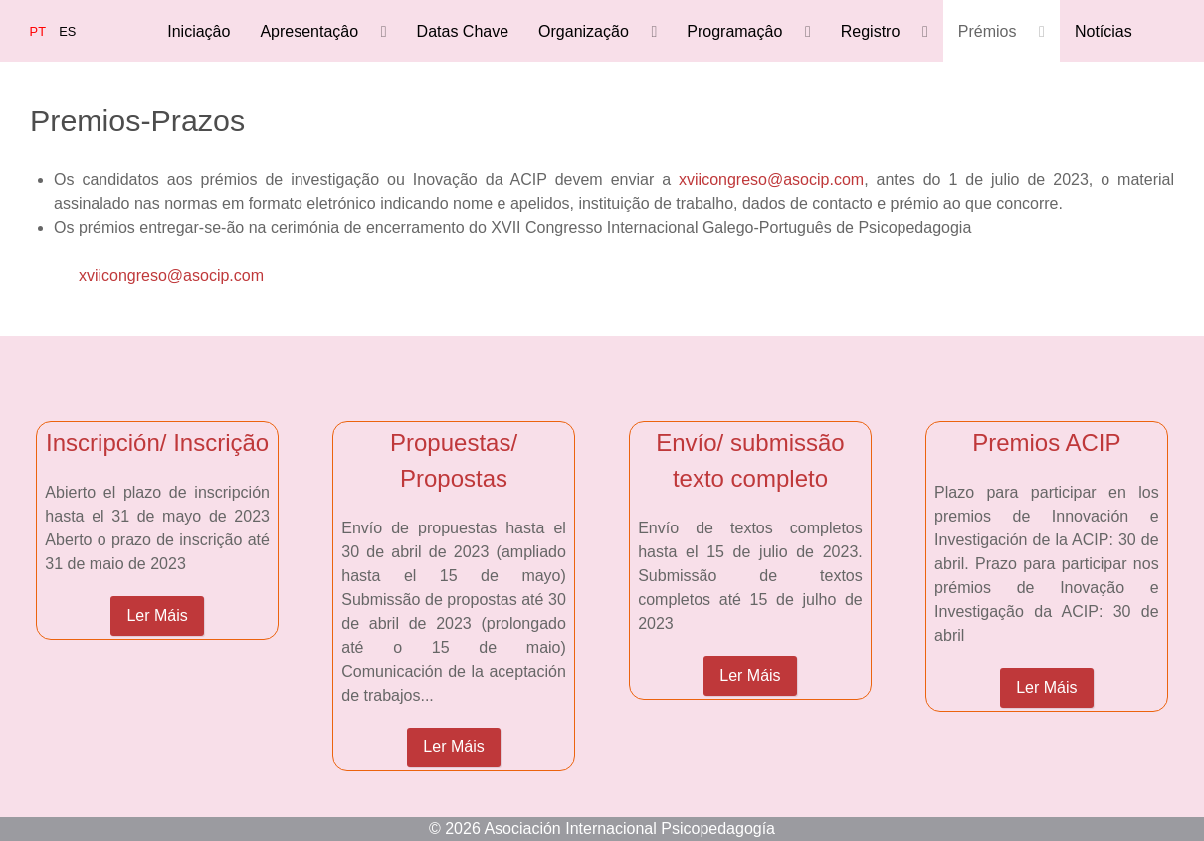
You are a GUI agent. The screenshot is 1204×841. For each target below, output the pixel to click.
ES (67, 31)
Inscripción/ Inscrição (157, 442)
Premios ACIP (1046, 442)
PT (40, 31)
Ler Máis (156, 615)
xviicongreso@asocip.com (771, 179)
